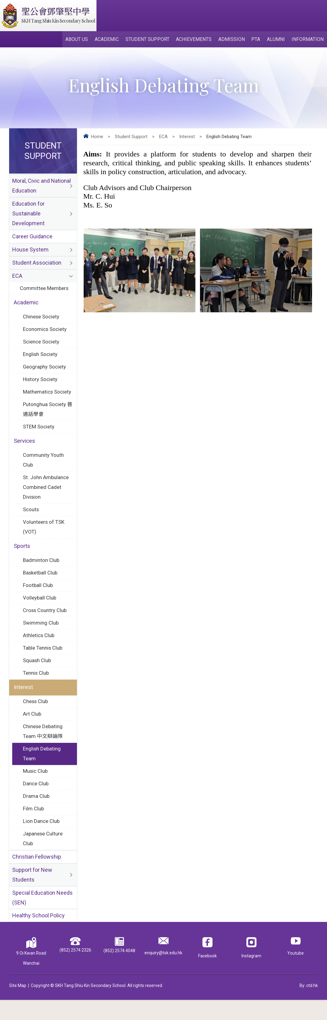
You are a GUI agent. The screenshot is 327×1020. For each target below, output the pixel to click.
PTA (257, 40)
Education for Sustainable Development (28, 216)
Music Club (35, 787)
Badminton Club (41, 571)
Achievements (196, 40)
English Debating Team (42, 769)
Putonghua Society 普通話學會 (44, 416)
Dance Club (36, 800)
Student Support (150, 40)
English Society (40, 360)
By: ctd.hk (309, 1005)
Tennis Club (36, 687)
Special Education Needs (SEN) (42, 917)
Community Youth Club (43, 468)
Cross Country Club (45, 622)
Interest (187, 138)
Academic (110, 40)
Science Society (41, 347)
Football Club (38, 597)
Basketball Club (40, 584)
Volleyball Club (39, 610)
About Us (80, 40)
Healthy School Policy (38, 935)
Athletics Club (39, 648)
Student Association (36, 266)
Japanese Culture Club (43, 856)
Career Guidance (32, 239)
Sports (22, 556)
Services (24, 449)
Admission (233, 40)
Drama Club (36, 813)
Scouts (31, 519)
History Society (40, 386)
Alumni (277, 40)
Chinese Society (41, 321)
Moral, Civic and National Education (41, 187)
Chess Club (36, 716)
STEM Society (39, 434)
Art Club (32, 728)
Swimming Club (41, 635)
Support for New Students (32, 893)
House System (30, 253)
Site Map (17, 1005)
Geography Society (45, 373)
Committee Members (44, 292)
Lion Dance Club (41, 838)
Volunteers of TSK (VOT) (44, 537)
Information (308, 40)
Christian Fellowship (36, 875)
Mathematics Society (47, 398)
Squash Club (37, 674)
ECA (163, 138)
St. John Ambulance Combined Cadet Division (46, 496)
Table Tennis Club (43, 661)
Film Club (33, 826)
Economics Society (45, 334)
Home (97, 138)
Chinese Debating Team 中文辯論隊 (43, 746)
